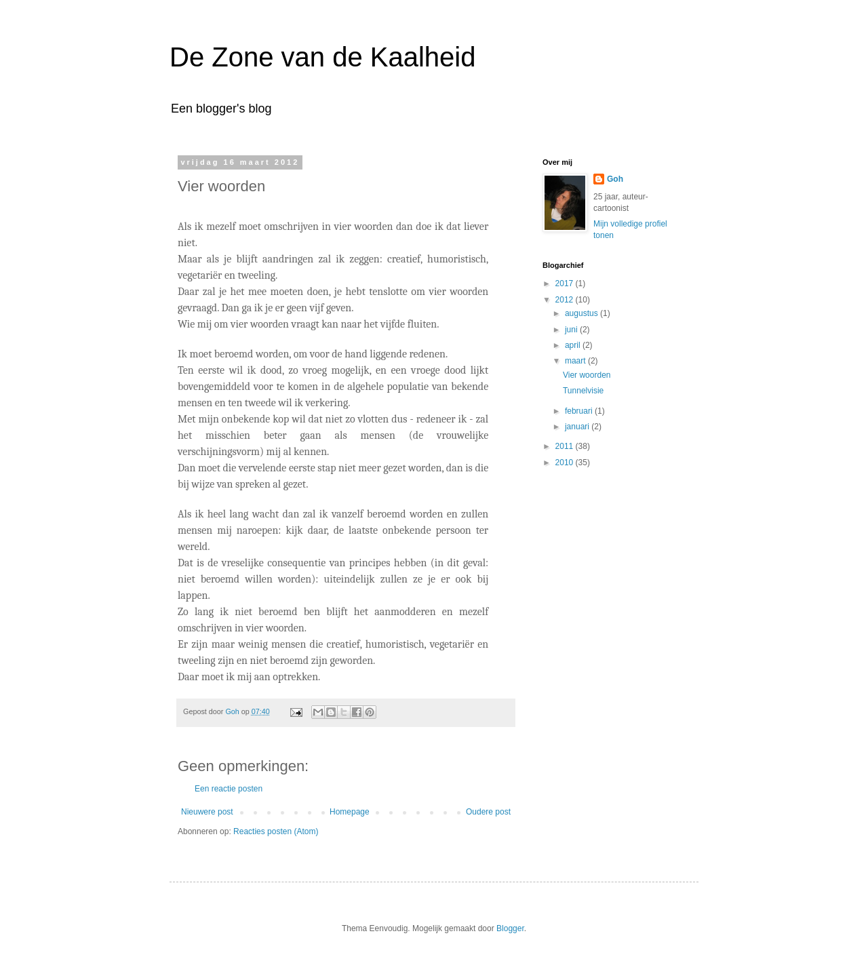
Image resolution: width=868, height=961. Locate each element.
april (574, 345)
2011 (565, 446)
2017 (565, 283)
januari (578, 426)
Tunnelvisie (583, 390)
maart (576, 361)
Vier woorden (587, 375)
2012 (565, 300)
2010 (565, 462)
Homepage (350, 812)
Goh (615, 179)
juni (572, 329)
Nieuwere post (207, 812)
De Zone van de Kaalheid (322, 57)
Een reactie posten (228, 788)
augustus (582, 313)
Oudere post (488, 812)
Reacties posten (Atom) (275, 831)
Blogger (510, 928)
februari (580, 411)
